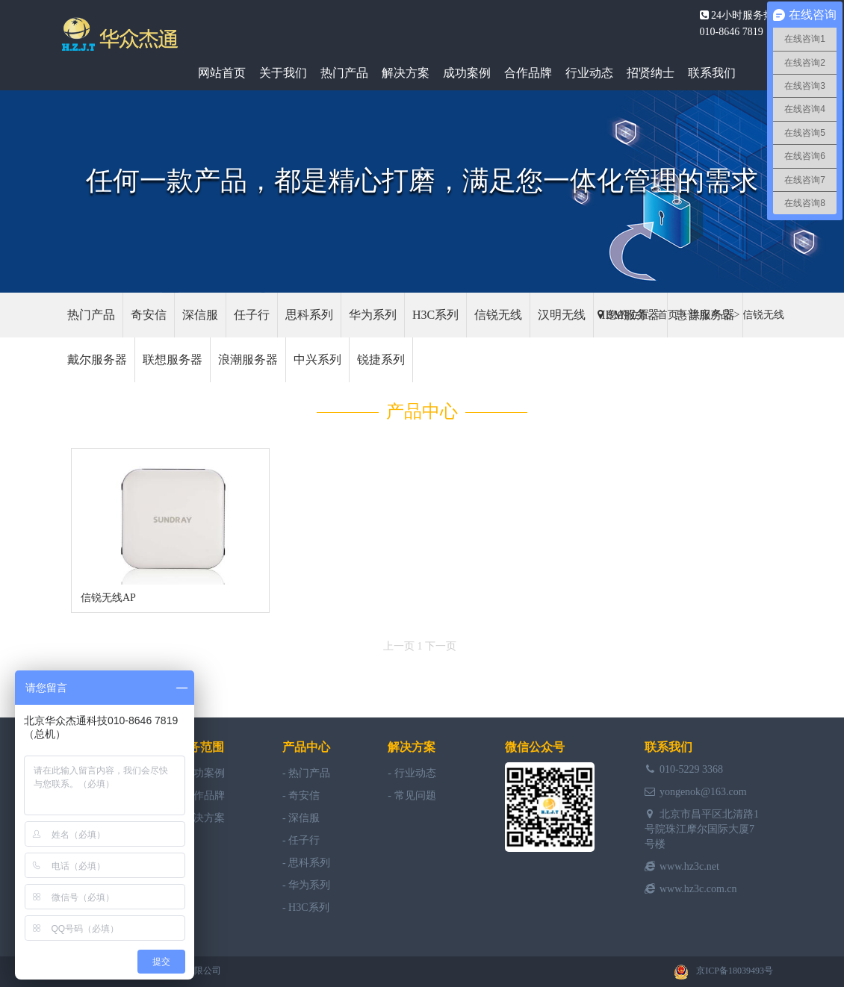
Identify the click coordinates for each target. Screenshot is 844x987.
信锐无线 (763, 314)
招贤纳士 (650, 72)
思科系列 (309, 314)
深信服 (200, 314)
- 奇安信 (301, 795)
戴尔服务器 (97, 359)
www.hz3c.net (689, 866)
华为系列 (373, 314)
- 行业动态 (411, 773)
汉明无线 (562, 314)
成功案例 (467, 72)
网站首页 (222, 72)
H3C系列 (435, 314)
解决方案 (405, 72)
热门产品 (344, 72)
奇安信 (149, 314)
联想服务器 (172, 359)
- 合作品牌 (200, 795)
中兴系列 (317, 359)
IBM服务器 (630, 314)
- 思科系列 (306, 862)
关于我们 (283, 72)
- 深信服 (301, 817)
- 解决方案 (200, 817)
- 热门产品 (306, 773)
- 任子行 (301, 840)
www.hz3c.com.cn (698, 888)
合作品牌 (528, 72)
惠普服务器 (705, 314)
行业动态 (589, 72)
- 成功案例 (200, 773)
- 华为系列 (306, 885)
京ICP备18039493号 (734, 970)
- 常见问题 (411, 795)
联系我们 (712, 72)
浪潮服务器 (248, 359)
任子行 (252, 314)
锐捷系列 (381, 359)
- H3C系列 (305, 907)
